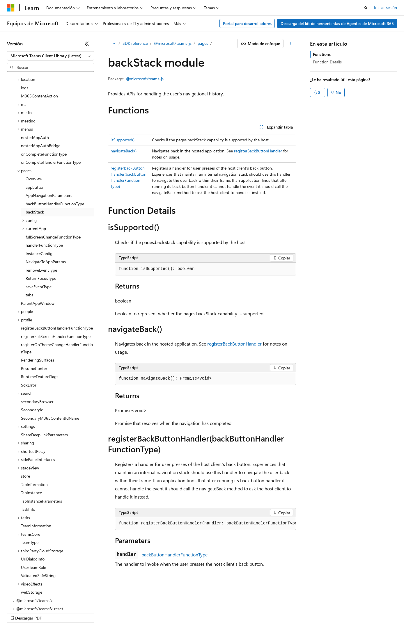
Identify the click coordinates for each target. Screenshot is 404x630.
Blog (130, 612)
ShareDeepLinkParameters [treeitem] (44, 384)
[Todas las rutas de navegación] (113, 43)
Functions (322, 54)
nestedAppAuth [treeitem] (35, 87)
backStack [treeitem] (35, 161)
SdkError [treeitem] (28, 334)
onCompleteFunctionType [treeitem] (44, 103)
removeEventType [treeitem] (41, 220)
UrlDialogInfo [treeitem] (33, 508)
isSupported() (122, 140)
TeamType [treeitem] (29, 492)
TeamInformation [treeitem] (36, 475)
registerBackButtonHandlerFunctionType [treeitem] (57, 277)
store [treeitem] (25, 425)
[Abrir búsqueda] (366, 8)
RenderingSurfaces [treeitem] (37, 309)
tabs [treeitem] (29, 244)
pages (203, 43)
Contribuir (154, 612)
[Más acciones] (291, 43)
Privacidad (179, 612)
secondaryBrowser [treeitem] (37, 351)
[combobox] (50, 55)
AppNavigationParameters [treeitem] (49, 145)
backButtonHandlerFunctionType (174, 554)
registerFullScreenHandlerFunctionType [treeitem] (56, 286)
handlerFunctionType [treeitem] (44, 194)
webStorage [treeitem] (31, 541)
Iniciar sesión (385, 7)
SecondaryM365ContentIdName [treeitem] (50, 368)
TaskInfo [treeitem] (28, 459)
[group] (205, 523)
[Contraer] (86, 43)
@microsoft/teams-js (173, 43)
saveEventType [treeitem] (39, 236)
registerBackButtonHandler (258, 151)
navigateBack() (124, 151)
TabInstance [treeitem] (31, 442)
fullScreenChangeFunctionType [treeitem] (53, 186)
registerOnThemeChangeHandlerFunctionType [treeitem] (57, 297)
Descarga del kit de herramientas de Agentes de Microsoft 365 (337, 23)
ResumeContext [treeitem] (35, 318)
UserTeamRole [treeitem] (33, 517)
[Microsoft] (11, 8)
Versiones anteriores (101, 612)
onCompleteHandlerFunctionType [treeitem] (51, 112)
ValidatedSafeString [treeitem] (38, 525)
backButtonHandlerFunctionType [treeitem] (55, 153)
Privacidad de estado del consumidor (232, 612)
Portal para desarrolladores (247, 23)
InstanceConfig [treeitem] (39, 203)
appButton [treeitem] (35, 137)
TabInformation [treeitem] (34, 434)
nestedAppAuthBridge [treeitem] (40, 95)
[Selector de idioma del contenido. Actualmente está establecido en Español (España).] (28, 598)
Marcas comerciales (330, 612)
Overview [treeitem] (34, 128)
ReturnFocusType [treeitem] (41, 228)
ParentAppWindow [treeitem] (37, 253)
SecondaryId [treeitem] (32, 359)
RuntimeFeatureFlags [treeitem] (39, 326)
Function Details (327, 62)
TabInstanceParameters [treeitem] (41, 450)
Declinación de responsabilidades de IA (41, 612)
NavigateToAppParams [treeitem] (46, 211)
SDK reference (135, 43)
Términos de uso (291, 612)
